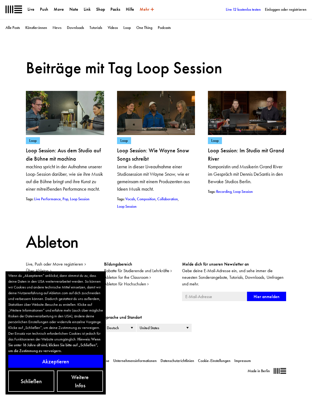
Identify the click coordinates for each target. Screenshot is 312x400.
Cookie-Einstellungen (214, 360)
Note (73, 9)
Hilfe (130, 9)
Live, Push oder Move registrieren (54, 264)
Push (44, 9)
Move (59, 9)
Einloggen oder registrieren (285, 9)
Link (87, 9)
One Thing (144, 27)
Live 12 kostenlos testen (243, 9)
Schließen (31, 381)
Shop (100, 9)
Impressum (242, 360)
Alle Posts (13, 27)
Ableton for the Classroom (126, 277)
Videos (113, 27)
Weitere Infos (80, 381)
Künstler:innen (36, 27)
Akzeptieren (55, 361)
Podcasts (164, 27)
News (57, 27)
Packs (115, 9)
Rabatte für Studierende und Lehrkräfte (136, 271)
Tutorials (95, 27)
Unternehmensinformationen (135, 360)
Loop (127, 27)
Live (31, 9)
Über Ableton (37, 271)
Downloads (75, 27)
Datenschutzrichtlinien (177, 360)
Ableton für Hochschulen (125, 284)
